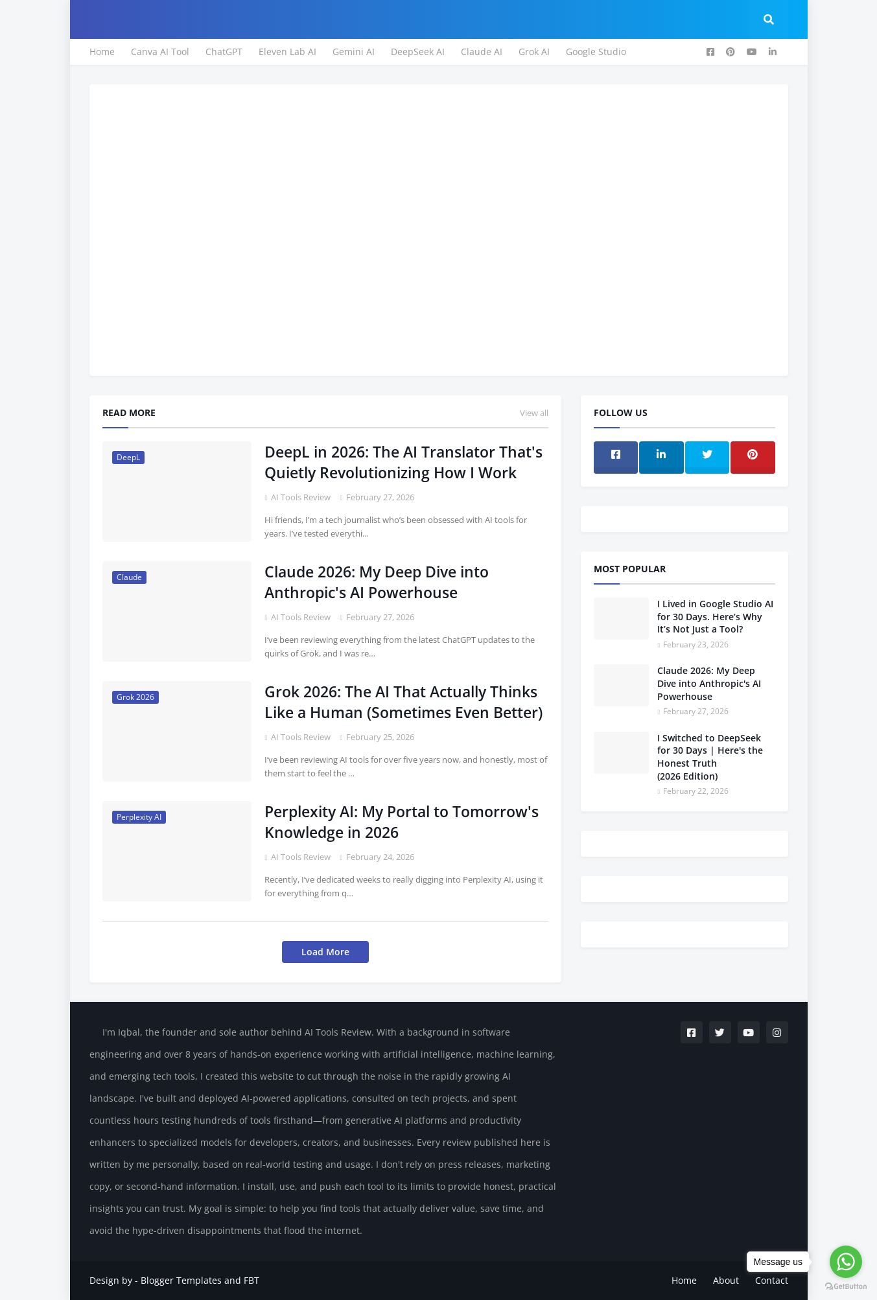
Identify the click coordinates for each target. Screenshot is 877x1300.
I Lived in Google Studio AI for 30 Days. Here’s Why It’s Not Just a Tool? (715, 616)
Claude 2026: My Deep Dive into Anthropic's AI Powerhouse (376, 582)
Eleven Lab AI (287, 51)
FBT (251, 1280)
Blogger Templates (181, 1280)
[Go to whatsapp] (846, 1262)
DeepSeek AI (418, 51)
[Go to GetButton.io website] (846, 1287)
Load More (325, 952)
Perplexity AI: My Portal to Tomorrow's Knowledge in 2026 (401, 821)
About (726, 1280)
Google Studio (596, 51)
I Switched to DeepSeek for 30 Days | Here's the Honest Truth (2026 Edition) (710, 757)
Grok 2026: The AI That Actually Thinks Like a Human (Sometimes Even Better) (403, 702)
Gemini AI (354, 51)
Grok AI (534, 51)
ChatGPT (223, 51)
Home (102, 51)
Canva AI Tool (160, 51)
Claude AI (481, 51)
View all (534, 412)
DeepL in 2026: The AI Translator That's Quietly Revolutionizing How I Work (403, 462)
